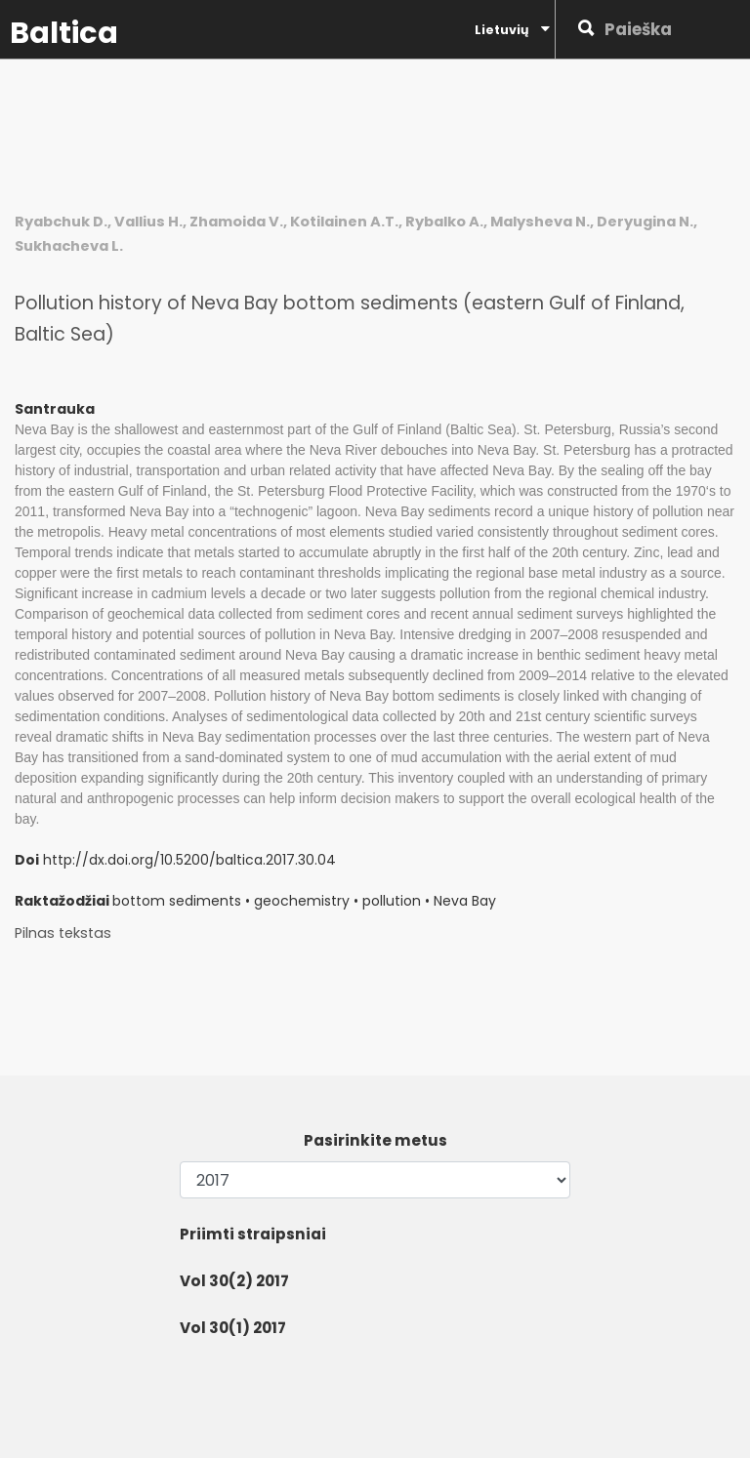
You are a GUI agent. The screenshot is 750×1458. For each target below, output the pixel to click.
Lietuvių (512, 29)
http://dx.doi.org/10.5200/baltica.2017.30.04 (189, 860)
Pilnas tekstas (63, 933)
